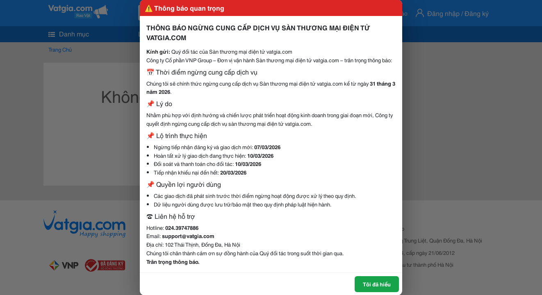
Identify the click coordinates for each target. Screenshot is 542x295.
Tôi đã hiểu (377, 284)
